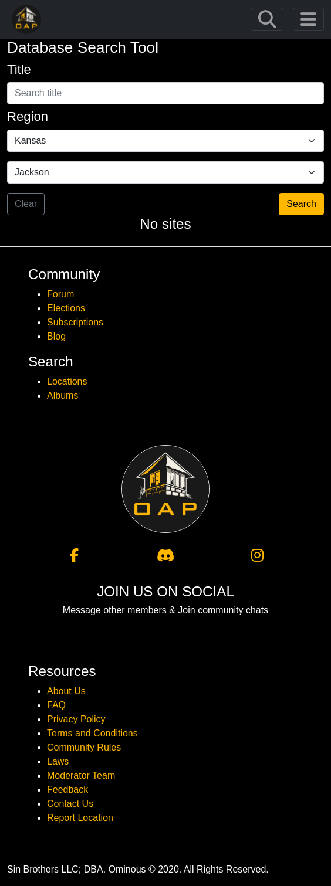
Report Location (80, 818)
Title (19, 69)
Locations (67, 381)
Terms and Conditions (92, 733)
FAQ (56, 705)
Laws (58, 761)
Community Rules (84, 747)
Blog (56, 336)
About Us (66, 691)
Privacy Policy (76, 719)
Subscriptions (75, 322)
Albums (62, 395)
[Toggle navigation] (267, 19)
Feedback (67, 790)
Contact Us (70, 804)
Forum (60, 294)
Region (27, 116)
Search (301, 204)
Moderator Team (81, 775)
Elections (66, 308)
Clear (26, 204)
